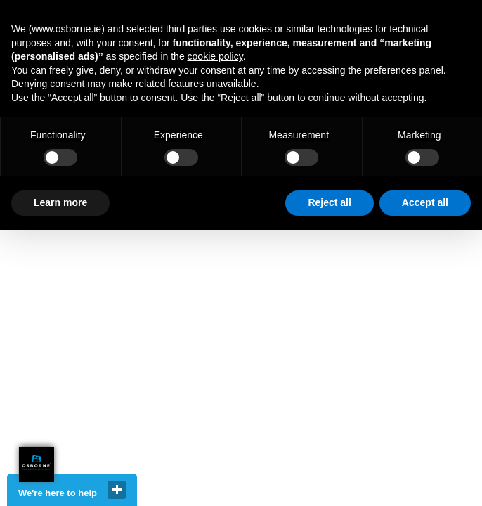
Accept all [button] (425, 202)
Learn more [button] (60, 202)
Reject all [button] (329, 202)
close (117, 490)
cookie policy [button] (215, 56)
